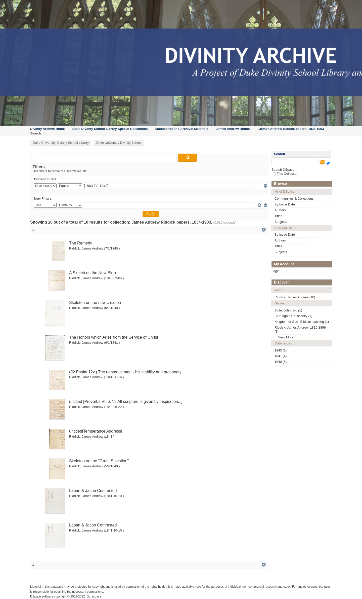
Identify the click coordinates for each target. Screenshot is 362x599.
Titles (278, 216)
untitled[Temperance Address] (95, 431)
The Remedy (80, 243)
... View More (284, 337)
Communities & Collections (294, 198)
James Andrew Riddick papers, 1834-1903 (291, 129)
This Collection (285, 173)
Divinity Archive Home (47, 129)
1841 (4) (281, 356)
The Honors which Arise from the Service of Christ (113, 337)
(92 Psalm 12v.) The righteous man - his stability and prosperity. (125, 372)
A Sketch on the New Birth (92, 273)
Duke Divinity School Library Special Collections (110, 129)
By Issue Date (285, 204)
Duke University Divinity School (119, 143)
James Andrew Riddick (234, 129)
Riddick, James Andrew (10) (295, 297)
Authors (280, 210)
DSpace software (41, 596)
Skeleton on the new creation (95, 302)
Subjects (281, 222)
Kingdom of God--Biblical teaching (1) (302, 322)
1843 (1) (281, 350)
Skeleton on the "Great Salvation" (99, 461)
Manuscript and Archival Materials (181, 129)
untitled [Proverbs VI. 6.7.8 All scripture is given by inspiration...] (126, 401)
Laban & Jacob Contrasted (93, 490)
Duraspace (93, 596)
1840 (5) (281, 362)
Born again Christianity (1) (293, 316)
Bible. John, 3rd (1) (288, 310)
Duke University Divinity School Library (61, 143)
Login (328, 6)
